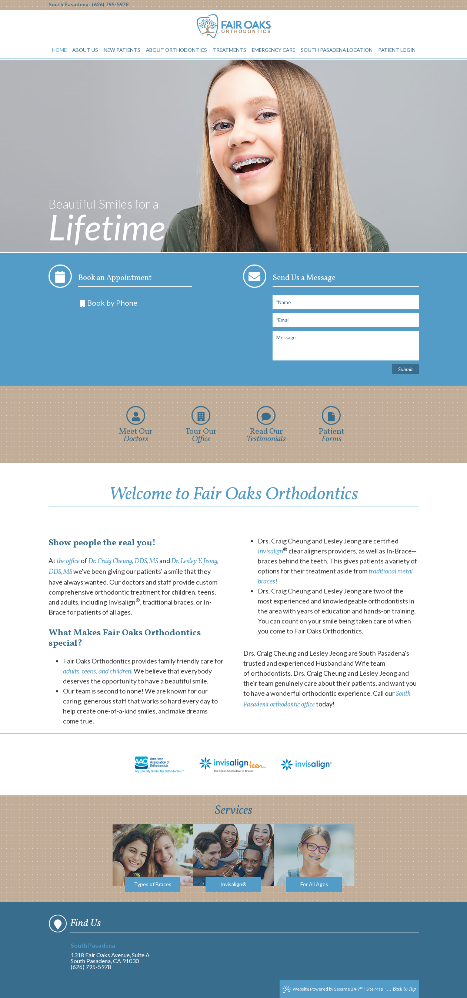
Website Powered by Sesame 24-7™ (323, 989)
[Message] (346, 345)
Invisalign (270, 551)
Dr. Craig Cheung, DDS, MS (123, 561)
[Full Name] (346, 302)
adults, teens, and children (97, 671)
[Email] (346, 320)
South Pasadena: (69, 4)
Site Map (374, 989)
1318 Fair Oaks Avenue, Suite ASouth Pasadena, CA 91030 (113, 953)
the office (68, 561)
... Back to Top (401, 989)
